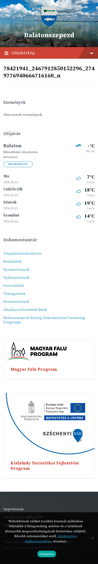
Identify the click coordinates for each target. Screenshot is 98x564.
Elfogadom (47, 554)
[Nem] (92, 538)
